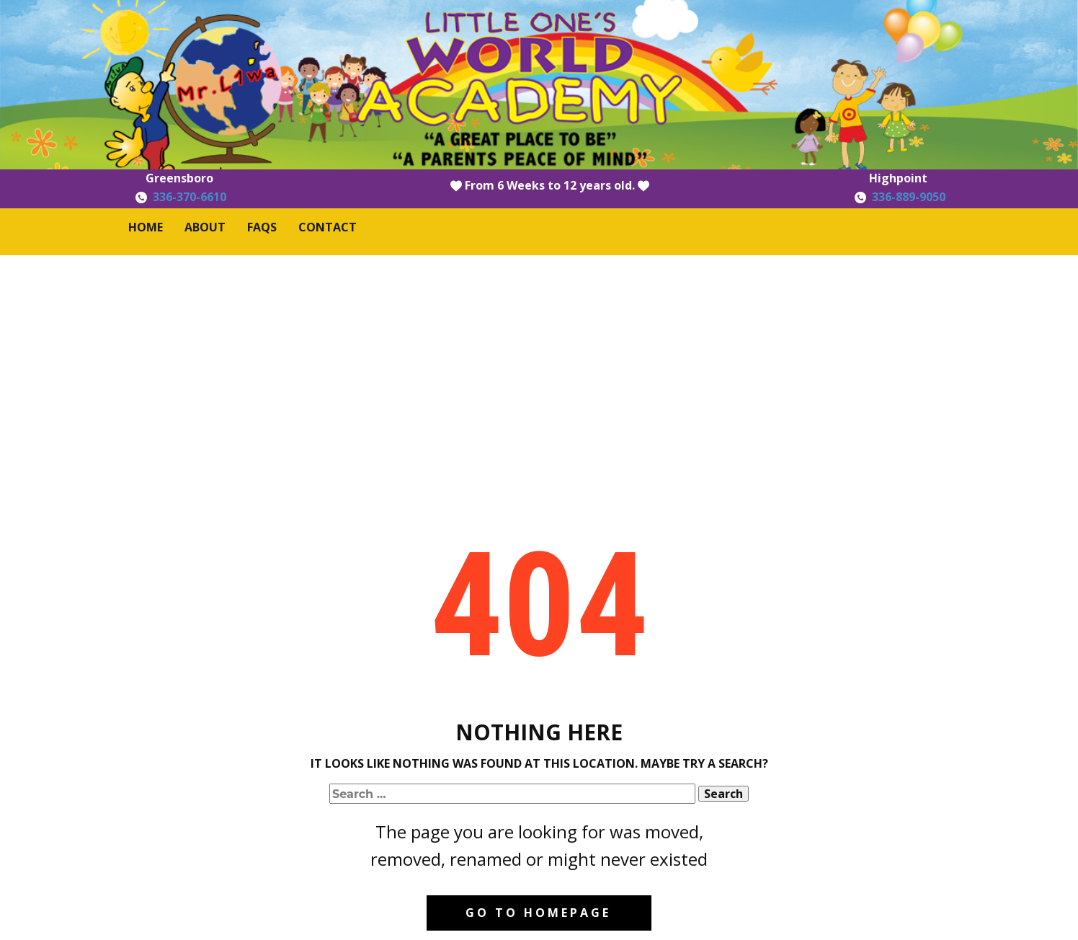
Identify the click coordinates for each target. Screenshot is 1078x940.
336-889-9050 (908, 197)
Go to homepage (538, 913)
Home (145, 227)
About (205, 227)
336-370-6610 (189, 197)
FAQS (262, 227)
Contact (327, 227)
